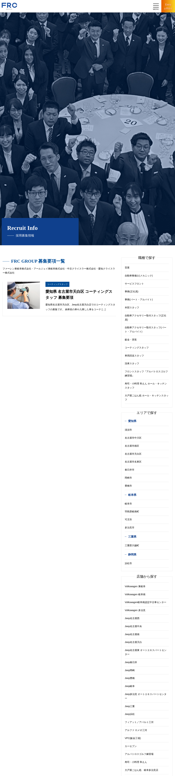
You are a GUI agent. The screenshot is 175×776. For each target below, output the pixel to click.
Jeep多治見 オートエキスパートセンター (145, 696)
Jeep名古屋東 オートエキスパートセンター (145, 652)
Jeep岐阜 (130, 686)
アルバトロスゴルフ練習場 (139, 754)
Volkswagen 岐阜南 (135, 594)
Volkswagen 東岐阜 (135, 586)
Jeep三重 (130, 706)
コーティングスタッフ (137, 347)
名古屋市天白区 (133, 453)
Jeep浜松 (130, 714)
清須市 (128, 429)
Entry (168, 6)
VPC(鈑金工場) (133, 738)
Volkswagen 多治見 (135, 610)
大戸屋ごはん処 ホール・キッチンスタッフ (147, 397)
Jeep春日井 (131, 662)
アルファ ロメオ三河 (136, 730)
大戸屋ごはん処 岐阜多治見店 (141, 770)
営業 (127, 267)
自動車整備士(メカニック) (139, 275)
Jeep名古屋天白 (133, 642)
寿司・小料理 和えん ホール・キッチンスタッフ (146, 385)
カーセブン (131, 746)
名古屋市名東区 (133, 461)
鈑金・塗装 (131, 339)
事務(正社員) (131, 291)
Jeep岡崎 (130, 670)
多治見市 (129, 527)
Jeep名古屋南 (132, 634)
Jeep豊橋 (130, 678)
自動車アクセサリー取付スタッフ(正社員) (145, 317)
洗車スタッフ (132, 363)
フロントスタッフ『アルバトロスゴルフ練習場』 (146, 373)
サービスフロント (134, 283)
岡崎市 (128, 477)
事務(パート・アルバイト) (139, 299)
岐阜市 (128, 503)
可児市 (128, 519)
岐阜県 (132, 494)
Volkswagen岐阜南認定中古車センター (145, 602)
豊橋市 (128, 485)
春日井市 (129, 469)
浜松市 (128, 563)
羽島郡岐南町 (132, 511)
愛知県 (132, 421)
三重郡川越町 (132, 545)
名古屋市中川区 (133, 437)
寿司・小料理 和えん (136, 762)
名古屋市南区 (132, 445)
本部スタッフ (132, 307)
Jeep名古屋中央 (133, 626)
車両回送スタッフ (134, 355)
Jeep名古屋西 (132, 618)
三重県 (132, 536)
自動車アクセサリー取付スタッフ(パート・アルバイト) (145, 329)
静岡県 (132, 554)
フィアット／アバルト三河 (139, 722)
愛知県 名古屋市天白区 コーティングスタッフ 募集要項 (78, 294)
